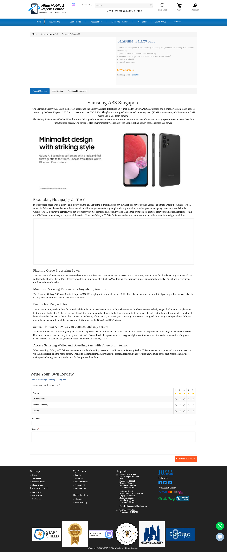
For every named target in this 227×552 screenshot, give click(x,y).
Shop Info (135, 75)
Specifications (57, 91)
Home (34, 34)
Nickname (36, 418)
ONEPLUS (130, 11)
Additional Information (77, 91)
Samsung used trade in (49, 34)
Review (35, 429)
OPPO (139, 11)
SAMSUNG (120, 11)
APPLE (110, 11)
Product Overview (39, 91)
